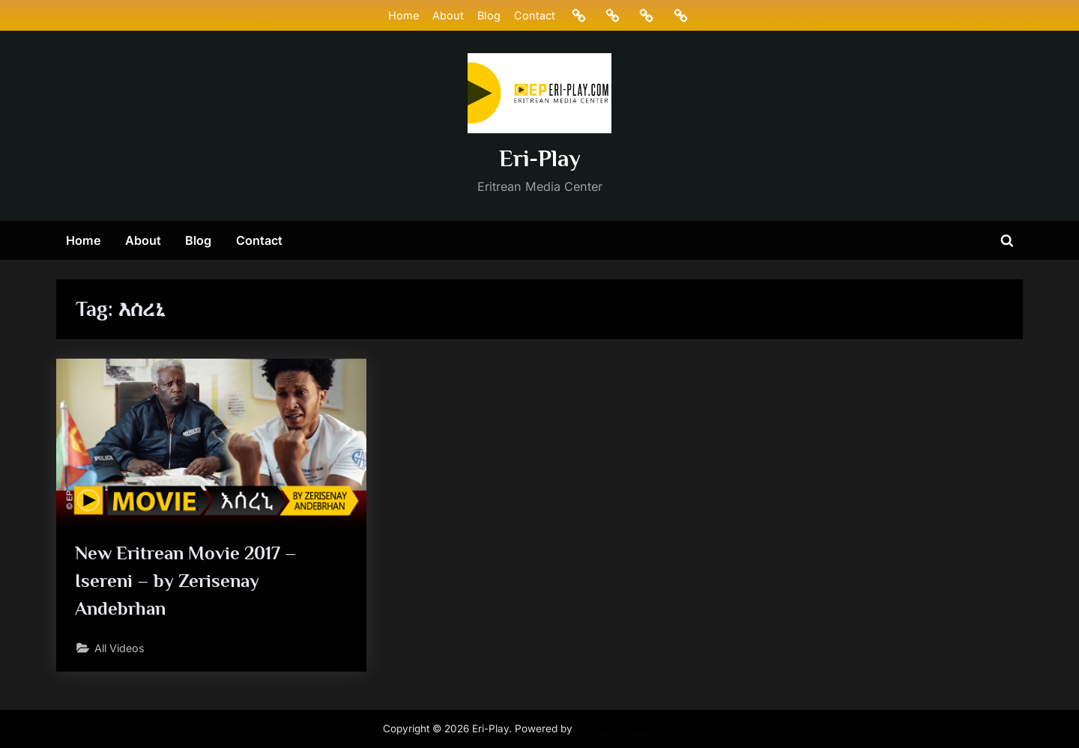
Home (402, 15)
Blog (488, 15)
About (447, 15)
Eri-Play (540, 158)
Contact (534, 15)
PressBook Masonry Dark (636, 729)
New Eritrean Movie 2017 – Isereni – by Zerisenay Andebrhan (186, 582)
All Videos (121, 649)
